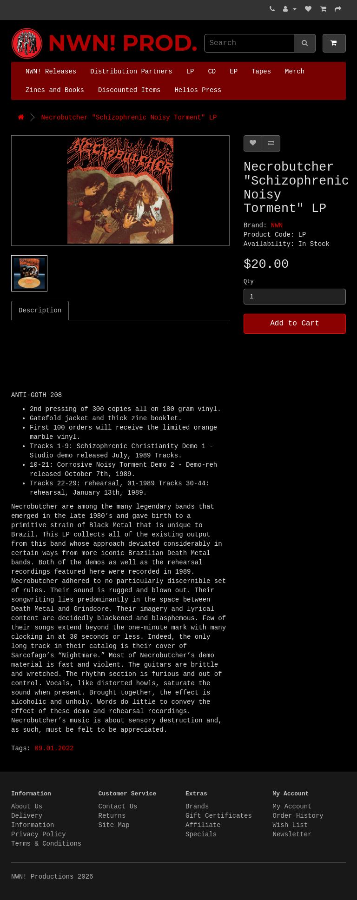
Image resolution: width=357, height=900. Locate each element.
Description (40, 310)
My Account (292, 806)
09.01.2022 (53, 748)
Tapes (261, 71)
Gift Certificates (218, 816)
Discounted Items (129, 90)
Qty (249, 281)
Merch (294, 71)
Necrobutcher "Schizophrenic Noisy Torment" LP (129, 117)
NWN (277, 225)
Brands (197, 806)
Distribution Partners (131, 71)
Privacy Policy (38, 834)
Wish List (290, 825)
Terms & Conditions (46, 843)
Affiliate (203, 825)
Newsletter (292, 834)
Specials (201, 834)
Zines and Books (55, 90)
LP (190, 71)
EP (234, 71)
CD (212, 71)
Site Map (114, 825)
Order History (298, 816)
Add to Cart (294, 323)
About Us (26, 806)
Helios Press (197, 90)
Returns (112, 816)
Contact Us (118, 806)
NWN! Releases (51, 71)
